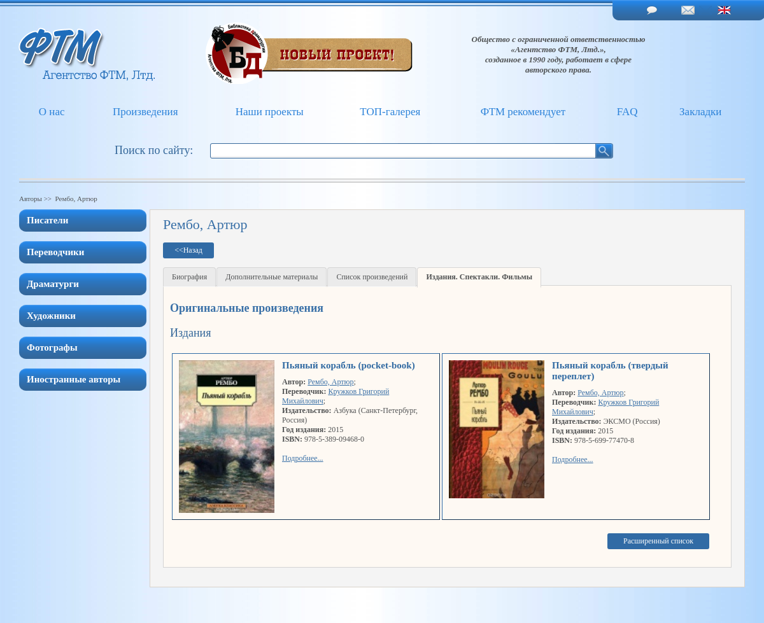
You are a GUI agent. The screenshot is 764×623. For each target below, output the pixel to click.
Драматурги (53, 284)
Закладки (700, 112)
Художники (51, 316)
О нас (52, 112)
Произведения (145, 112)
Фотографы (52, 347)
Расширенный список (658, 540)
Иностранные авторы (73, 379)
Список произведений (371, 276)
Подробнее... (302, 458)
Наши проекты (270, 112)
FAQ (627, 112)
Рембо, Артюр (330, 381)
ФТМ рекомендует (523, 112)
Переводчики (55, 252)
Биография (189, 276)
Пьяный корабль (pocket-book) (348, 365)
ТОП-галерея (390, 112)
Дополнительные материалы (271, 276)
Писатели (47, 220)
